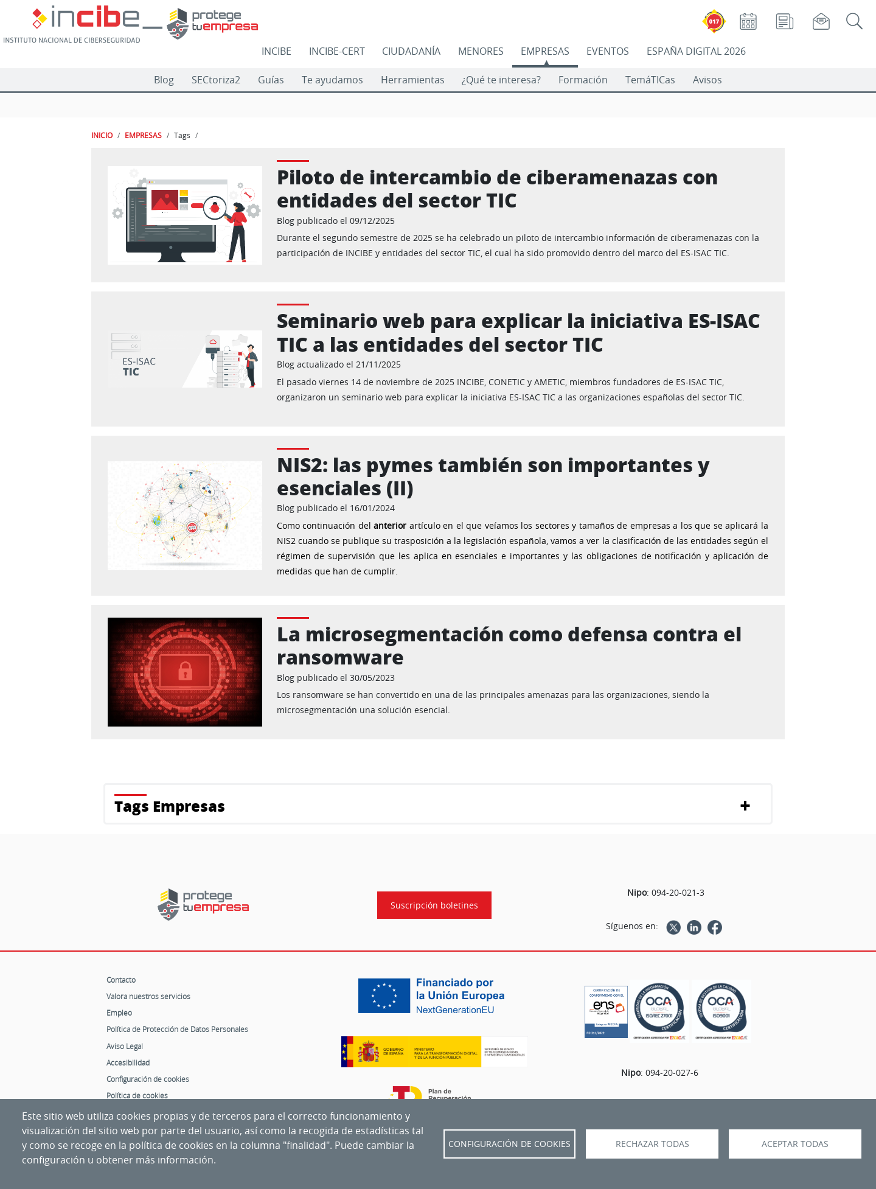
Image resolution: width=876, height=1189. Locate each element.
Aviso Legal (124, 1046)
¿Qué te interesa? (501, 79)
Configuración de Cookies (509, 1143)
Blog (164, 79)
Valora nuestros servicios (148, 996)
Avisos (707, 79)
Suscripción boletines (434, 905)
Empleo (119, 1012)
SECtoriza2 (216, 79)
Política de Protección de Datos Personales (177, 1029)
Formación (583, 79)
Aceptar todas (795, 1143)
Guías (271, 79)
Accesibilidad (128, 1062)
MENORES (481, 51)
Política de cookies (137, 1095)
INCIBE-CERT (337, 51)
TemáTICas (650, 79)
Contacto (121, 980)
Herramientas (413, 79)
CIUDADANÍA (411, 51)
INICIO (102, 135)
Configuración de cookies (147, 1079)
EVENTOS (607, 51)
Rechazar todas (652, 1143)
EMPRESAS (545, 51)
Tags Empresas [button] (169, 806)
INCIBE (276, 51)
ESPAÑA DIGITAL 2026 (696, 51)
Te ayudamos (332, 79)
